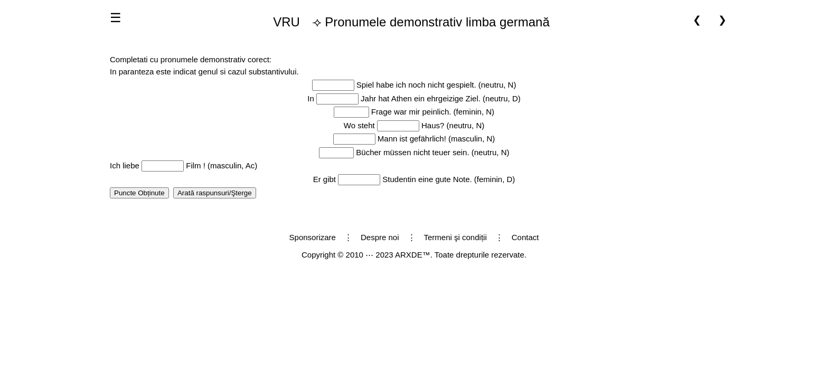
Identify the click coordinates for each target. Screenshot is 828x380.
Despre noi (380, 237)
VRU (286, 22)
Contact (525, 237)
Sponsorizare (312, 237)
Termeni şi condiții (455, 237)
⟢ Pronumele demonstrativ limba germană (407, 22)
